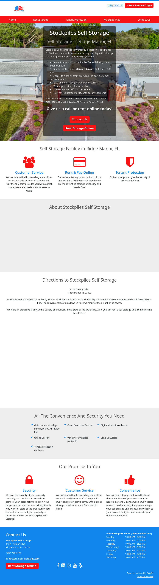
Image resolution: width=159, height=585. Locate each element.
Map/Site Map (112, 19)
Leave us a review (145, 576)
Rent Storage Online (79, 128)
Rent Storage (40, 19)
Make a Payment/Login (139, 5)
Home (12, 19)
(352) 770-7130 (115, 5)
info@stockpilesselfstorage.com (22, 558)
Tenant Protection (76, 19)
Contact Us (144, 19)
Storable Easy (145, 573)
